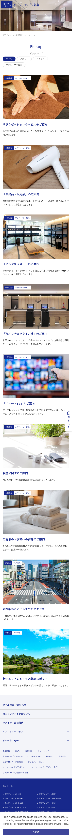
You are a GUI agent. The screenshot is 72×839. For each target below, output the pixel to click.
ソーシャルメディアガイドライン (45, 767)
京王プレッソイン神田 (13, 794)
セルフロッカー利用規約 (13, 762)
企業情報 (6, 751)
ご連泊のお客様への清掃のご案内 (24, 539)
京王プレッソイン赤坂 (47, 807)
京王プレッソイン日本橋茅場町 (50, 798)
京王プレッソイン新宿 (47, 794)
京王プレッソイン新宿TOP (13, 35)
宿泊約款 (49, 756)
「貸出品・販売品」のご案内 (21, 194)
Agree (36, 832)
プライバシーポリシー (37, 762)
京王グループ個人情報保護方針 (15, 773)
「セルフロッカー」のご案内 (21, 264)
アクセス (40, 59)
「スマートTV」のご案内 (19, 403)
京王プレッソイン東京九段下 (15, 807)
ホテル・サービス (14, 65)
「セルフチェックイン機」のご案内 (25, 334)
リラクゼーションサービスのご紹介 (25, 124)
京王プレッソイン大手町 (14, 798)
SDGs (17, 751)
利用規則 (62, 756)
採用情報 (29, 751)
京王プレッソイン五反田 (14, 803)
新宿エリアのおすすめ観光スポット (25, 679)
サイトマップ (43, 751)
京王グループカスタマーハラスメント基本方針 (22, 756)
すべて (9, 59)
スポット (24, 59)
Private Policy (61, 824)
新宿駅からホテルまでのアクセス (24, 609)
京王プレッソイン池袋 (47, 803)
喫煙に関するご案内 (15, 473)
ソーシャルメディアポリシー (14, 767)
